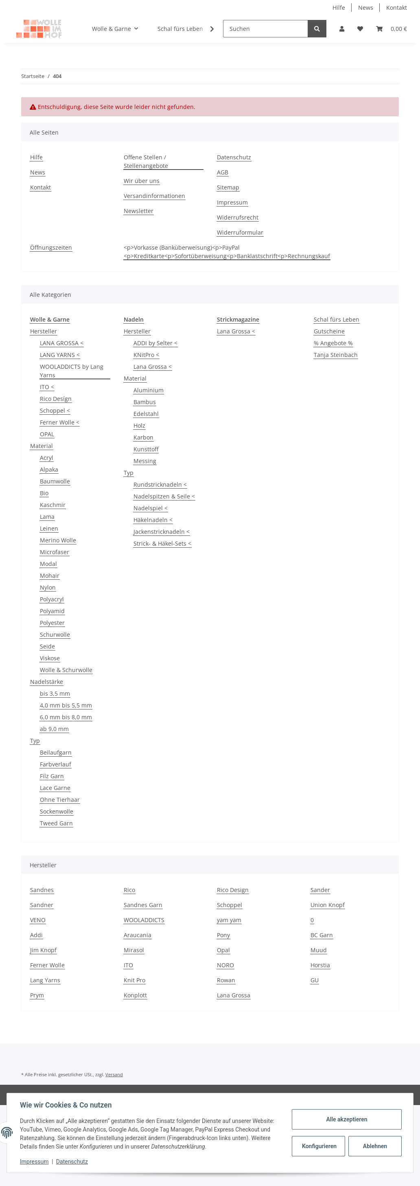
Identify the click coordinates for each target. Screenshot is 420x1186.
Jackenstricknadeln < (161, 531)
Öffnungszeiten (51, 247)
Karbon (143, 437)
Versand (114, 1074)
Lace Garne (55, 788)
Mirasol (134, 950)
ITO (128, 965)
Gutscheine (329, 331)
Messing (144, 461)
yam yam (229, 920)
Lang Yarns (45, 980)
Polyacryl (52, 599)
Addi (36, 935)
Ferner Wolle (47, 965)
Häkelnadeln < (153, 520)
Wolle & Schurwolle (66, 670)
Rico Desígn (56, 399)
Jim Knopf (43, 950)
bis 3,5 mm (55, 693)
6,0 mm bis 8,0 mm (66, 717)
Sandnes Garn (143, 905)
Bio (44, 493)
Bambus (144, 402)
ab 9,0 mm (54, 729)
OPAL (47, 434)
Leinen (49, 528)
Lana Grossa (233, 995)
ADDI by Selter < (155, 343)
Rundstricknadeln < (160, 484)
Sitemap (228, 187)
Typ (35, 740)
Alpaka (49, 469)
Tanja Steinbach (336, 355)
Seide (47, 646)
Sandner (41, 905)
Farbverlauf (55, 764)
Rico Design (233, 890)
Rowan (226, 980)
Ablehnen (375, 1146)
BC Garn (322, 935)
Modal (48, 564)
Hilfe (338, 7)
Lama (47, 516)
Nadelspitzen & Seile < (164, 496)
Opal (223, 950)
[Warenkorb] (391, 29)
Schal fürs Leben (336, 319)
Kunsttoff (145, 449)
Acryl (46, 457)
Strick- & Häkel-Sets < (162, 543)
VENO (38, 920)
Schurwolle (55, 634)
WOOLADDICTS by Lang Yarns (71, 371)
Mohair (49, 575)
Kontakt (396, 7)
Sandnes (42, 890)
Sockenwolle (56, 811)
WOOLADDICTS (144, 920)
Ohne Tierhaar (60, 799)
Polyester (52, 623)
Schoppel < (55, 410)
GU (315, 980)
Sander (320, 890)
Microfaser (54, 552)
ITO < (47, 387)
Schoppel (229, 905)
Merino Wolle (58, 540)
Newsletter (138, 211)
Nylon (48, 587)
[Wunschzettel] (360, 29)
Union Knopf (328, 905)
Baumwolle (55, 481)
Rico (129, 890)
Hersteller (43, 331)
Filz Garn (52, 776)
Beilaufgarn (56, 752)
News (365, 7)
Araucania (137, 935)
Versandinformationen (154, 196)
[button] (342, 29)
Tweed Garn (56, 823)
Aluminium (148, 390)
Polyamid (52, 611)
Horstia (320, 965)
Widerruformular (240, 232)
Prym (37, 995)
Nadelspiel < (150, 508)
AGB (222, 172)
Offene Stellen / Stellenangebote (146, 161)
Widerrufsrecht (237, 217)
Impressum (232, 202)
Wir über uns (142, 181)
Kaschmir (53, 505)
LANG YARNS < (60, 355)
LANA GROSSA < (61, 343)
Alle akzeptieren (346, 1119)
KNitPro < (146, 355)
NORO (225, 965)
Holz (139, 425)
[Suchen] (265, 28)
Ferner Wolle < (59, 422)
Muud (319, 950)
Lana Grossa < (152, 366)
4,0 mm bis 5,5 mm (66, 705)
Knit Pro (134, 980)
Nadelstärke (46, 681)
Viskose (50, 658)
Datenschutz (234, 157)
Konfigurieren (319, 1146)
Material (41, 446)
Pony (223, 935)
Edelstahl (146, 414)
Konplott (135, 995)
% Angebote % (333, 343)
